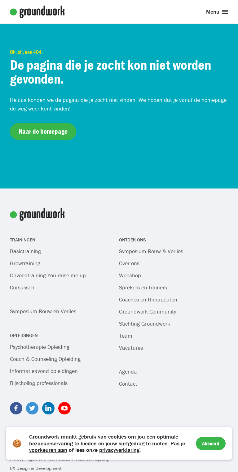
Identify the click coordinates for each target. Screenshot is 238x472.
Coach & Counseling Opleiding (45, 358)
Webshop (130, 275)
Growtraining (25, 263)
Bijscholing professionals (39, 383)
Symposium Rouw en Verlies (43, 311)
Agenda (128, 371)
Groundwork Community (147, 311)
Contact (128, 383)
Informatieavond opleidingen (44, 371)
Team (125, 335)
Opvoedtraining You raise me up (48, 275)
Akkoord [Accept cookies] (210, 443)
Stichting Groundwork (144, 323)
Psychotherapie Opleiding (39, 346)
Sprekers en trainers (143, 287)
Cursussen (22, 287)
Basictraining (25, 251)
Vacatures (131, 347)
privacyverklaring (119, 449)
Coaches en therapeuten (148, 299)
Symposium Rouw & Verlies (151, 251)
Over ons (129, 263)
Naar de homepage (43, 131)
